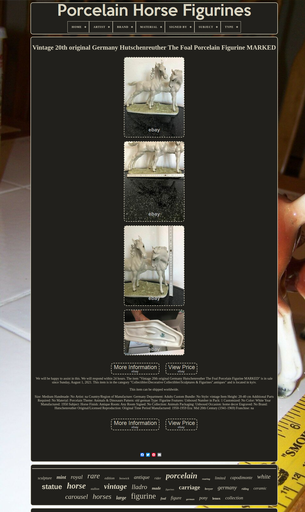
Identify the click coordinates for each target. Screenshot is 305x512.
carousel (76, 496)
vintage (115, 486)
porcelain (181, 475)
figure (176, 497)
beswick (124, 478)
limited (220, 478)
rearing (206, 478)
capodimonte (241, 477)
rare (93, 476)
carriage (189, 487)
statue (52, 487)
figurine (143, 496)
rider (157, 478)
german (190, 499)
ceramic (260, 488)
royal (77, 477)
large (121, 497)
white (263, 476)
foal (163, 498)
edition (110, 478)
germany (227, 488)
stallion (95, 489)
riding (245, 489)
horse (76, 486)
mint (61, 477)
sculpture (45, 478)
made (156, 488)
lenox (216, 498)
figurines (170, 489)
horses (102, 496)
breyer (209, 489)
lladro (139, 487)
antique (142, 477)
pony (203, 498)
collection (234, 497)
